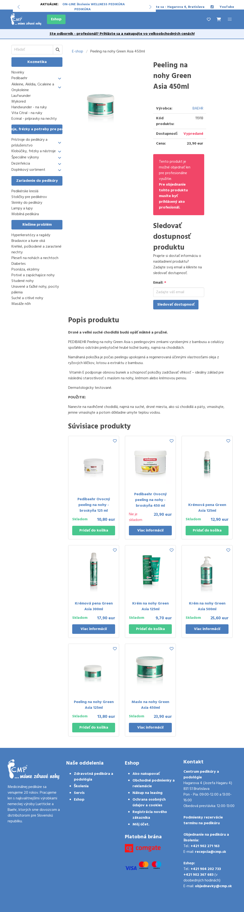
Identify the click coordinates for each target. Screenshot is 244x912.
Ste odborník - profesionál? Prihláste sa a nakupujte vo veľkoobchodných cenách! (122, 34)
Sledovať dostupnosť (175, 305)
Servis (79, 793)
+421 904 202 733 (206, 869)
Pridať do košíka (93, 530)
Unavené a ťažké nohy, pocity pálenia (35, 289)
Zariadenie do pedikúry (37, 181)
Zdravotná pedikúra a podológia (93, 777)
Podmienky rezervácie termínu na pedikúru (203, 820)
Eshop (56, 19)
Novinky (17, 72)
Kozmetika (37, 62)
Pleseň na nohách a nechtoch (34, 258)
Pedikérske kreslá (24, 191)
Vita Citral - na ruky (26, 113)
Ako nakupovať (146, 774)
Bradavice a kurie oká (28, 241)
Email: (159, 283)
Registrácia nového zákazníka (149, 815)
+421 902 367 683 (198, 875)
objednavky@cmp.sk (213, 886)
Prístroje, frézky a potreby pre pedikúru (36, 129)
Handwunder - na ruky (29, 107)
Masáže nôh (21, 304)
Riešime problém (37, 225)
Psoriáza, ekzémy (25, 269)
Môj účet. (140, 824)
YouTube (227, 7)
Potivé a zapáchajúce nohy (33, 275)
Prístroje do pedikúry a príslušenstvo (29, 142)
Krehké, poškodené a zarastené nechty (36, 249)
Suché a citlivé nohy (27, 298)
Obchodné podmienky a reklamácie (153, 783)
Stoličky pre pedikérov (29, 197)
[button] (18, 7)
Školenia (81, 786)
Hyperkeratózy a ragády (30, 235)
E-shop (77, 51)
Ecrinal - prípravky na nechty (34, 119)
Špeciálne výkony (25, 158)
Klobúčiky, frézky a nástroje (33, 151)
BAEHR (198, 108)
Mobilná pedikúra (25, 214)
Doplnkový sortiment (28, 170)
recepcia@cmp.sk (210, 852)
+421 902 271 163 (205, 846)
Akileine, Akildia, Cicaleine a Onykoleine (32, 87)
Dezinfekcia (20, 164)
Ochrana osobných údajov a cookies (149, 802)
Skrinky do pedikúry (26, 203)
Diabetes (18, 264)
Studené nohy (22, 281)
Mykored (18, 101)
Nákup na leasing (147, 793)
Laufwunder (21, 96)
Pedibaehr (19, 78)
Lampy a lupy (22, 208)
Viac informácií (150, 530)
